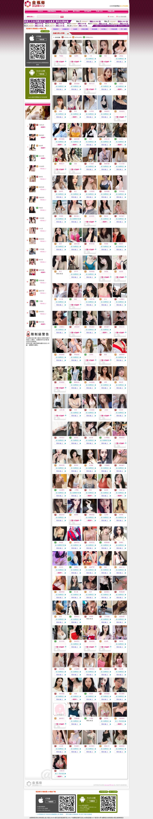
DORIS (121, 139)
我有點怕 (121, 111)
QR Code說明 (45, 31)
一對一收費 (123, 29)
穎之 (75, 191)
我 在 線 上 (89, 61)
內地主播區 (85, 29)
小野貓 (76, 490)
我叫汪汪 (91, 83)
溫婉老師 (41, 197)
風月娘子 (121, 216)
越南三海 (121, 567)
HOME (112, 16)
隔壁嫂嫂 (106, 693)
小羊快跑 (41, 249)
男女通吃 (121, 693)
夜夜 (105, 354)
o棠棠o (121, 83)
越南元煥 (76, 244)
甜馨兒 (76, 567)
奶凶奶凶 (41, 239)
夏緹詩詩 (61, 515)
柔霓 (60, 244)
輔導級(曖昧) (78, 37)
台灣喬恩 (106, 437)
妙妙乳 (61, 191)
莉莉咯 (121, 515)
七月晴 (106, 515)
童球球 (76, 465)
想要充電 (61, 465)
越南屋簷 (106, 669)
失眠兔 (106, 271)
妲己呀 (91, 437)
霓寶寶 (106, 244)
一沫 (90, 56)
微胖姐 (41, 177)
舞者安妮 (41, 322)
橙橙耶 (76, 515)
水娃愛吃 (61, 490)
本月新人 (104, 29)
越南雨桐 (121, 746)
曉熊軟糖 (41, 280)
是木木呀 (41, 156)
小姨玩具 (41, 125)
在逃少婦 (106, 139)
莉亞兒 (61, 567)
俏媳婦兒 (106, 111)
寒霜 (60, 83)
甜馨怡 (121, 542)
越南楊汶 (41, 311)
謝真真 (121, 271)
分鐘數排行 (65, 29)
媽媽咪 (106, 490)
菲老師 (61, 216)
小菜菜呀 (91, 191)
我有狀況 (91, 669)
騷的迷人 (76, 216)
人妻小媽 (61, 410)
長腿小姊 (121, 490)
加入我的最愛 (122, 16)
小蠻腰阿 (106, 465)
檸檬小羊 (106, 746)
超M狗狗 (91, 216)
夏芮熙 (76, 437)
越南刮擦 (76, 139)
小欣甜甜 (41, 218)
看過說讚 (121, 592)
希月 (60, 271)
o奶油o (121, 56)
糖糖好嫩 (106, 163)
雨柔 (75, 299)
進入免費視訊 (90, 58)
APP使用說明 (103, 792)
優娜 (60, 111)
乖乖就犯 (121, 191)
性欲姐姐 (61, 693)
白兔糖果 (41, 166)
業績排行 (56, 29)
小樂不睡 (91, 299)
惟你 (90, 490)
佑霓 (90, 592)
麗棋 (105, 567)
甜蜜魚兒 (76, 616)
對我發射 (61, 382)
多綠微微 (91, 382)
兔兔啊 (41, 145)
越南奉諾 (61, 592)
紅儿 (105, 299)
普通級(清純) (89, 37)
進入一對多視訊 (119, 721)
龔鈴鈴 (106, 216)
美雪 (60, 616)
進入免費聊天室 (74, 219)
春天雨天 (91, 746)
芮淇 (75, 111)
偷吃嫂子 (106, 327)
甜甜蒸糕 (76, 83)
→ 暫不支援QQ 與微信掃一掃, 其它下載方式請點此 (78, 814)
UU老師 (91, 163)
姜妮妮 (61, 542)
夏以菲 (121, 382)
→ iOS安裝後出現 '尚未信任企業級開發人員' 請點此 (49, 814)
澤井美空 (61, 437)
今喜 (75, 410)
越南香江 (61, 718)
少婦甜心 (61, 327)
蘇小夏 (76, 592)
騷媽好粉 (76, 382)
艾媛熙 (76, 56)
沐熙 (105, 382)
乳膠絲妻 (76, 718)
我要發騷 (106, 191)
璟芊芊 (76, 271)
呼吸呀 (41, 208)
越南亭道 (76, 542)
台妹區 (75, 29)
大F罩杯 (91, 111)
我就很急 (91, 271)
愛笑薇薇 (61, 139)
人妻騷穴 (121, 299)
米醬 (75, 693)
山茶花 (91, 354)
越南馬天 (76, 641)
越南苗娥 (41, 270)
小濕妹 (41, 301)
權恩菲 (121, 244)
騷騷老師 (121, 437)
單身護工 (76, 746)
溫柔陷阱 (41, 187)
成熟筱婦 (76, 327)
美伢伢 (121, 410)
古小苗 (61, 299)
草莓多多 (76, 354)
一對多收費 (113, 29)
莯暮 (75, 163)
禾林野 (91, 616)
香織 (105, 83)
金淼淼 (91, 465)
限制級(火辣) (68, 37)
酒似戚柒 (91, 327)
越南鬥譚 (41, 291)
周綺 (105, 56)
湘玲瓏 (121, 641)
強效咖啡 (41, 135)
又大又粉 (121, 163)
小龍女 (106, 410)
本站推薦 (94, 29)
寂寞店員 (91, 542)
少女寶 (41, 228)
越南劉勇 (121, 354)
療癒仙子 (61, 163)
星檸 (90, 139)
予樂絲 (61, 56)
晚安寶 (41, 259)
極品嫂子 (121, 465)
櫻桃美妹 (91, 515)
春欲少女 (121, 327)
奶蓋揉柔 (61, 354)
